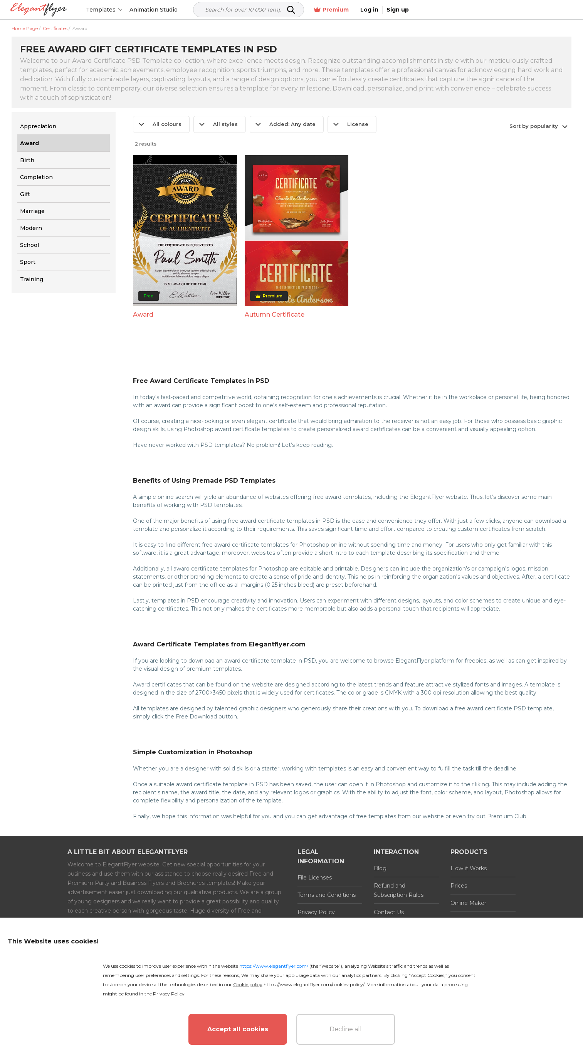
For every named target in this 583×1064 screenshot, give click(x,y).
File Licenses (314, 877)
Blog (380, 868)
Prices (458, 885)
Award (143, 314)
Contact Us (389, 912)
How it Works (468, 868)
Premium (489, 9)
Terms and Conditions (326, 894)
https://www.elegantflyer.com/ (273, 966)
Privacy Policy (316, 912)
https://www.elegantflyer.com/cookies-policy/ (314, 984)
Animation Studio (155, 9)
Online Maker (468, 903)
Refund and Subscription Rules (398, 890)
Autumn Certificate (274, 314)
